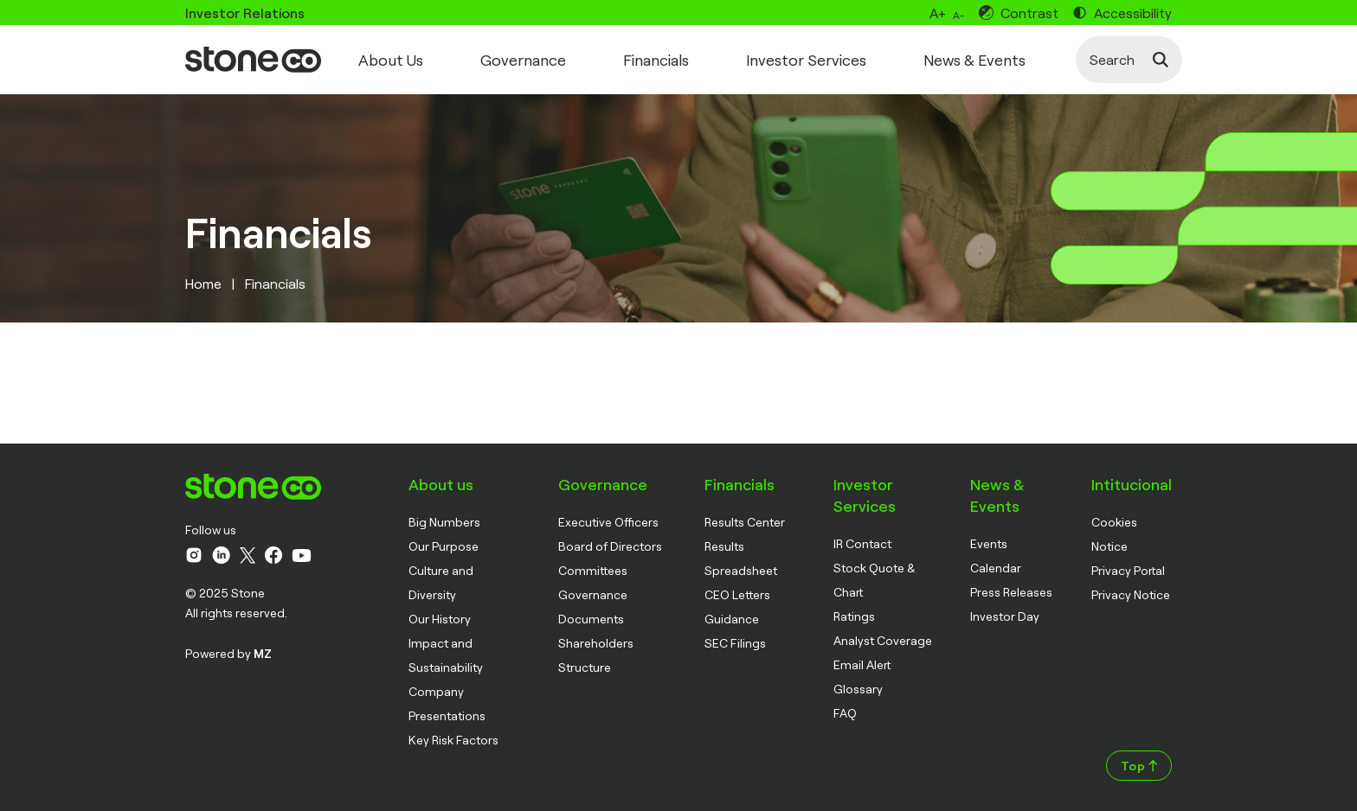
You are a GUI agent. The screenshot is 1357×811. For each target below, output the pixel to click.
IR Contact (862, 543)
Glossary (858, 688)
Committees (592, 570)
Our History (439, 618)
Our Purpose (443, 546)
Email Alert (862, 664)
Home (203, 283)
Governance (523, 59)
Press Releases (1011, 591)
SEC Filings (735, 642)
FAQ (845, 713)
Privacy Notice (1130, 594)
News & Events (974, 59)
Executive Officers (608, 521)
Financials (656, 59)
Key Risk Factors (453, 739)
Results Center (744, 521)
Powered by (228, 653)
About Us (390, 59)
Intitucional (1131, 484)
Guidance (731, 618)
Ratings (854, 616)
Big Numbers (444, 521)
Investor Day (1004, 616)
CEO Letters (737, 594)
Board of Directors (610, 546)
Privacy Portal (1128, 570)
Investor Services (806, 59)
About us (440, 484)
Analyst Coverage (882, 640)
